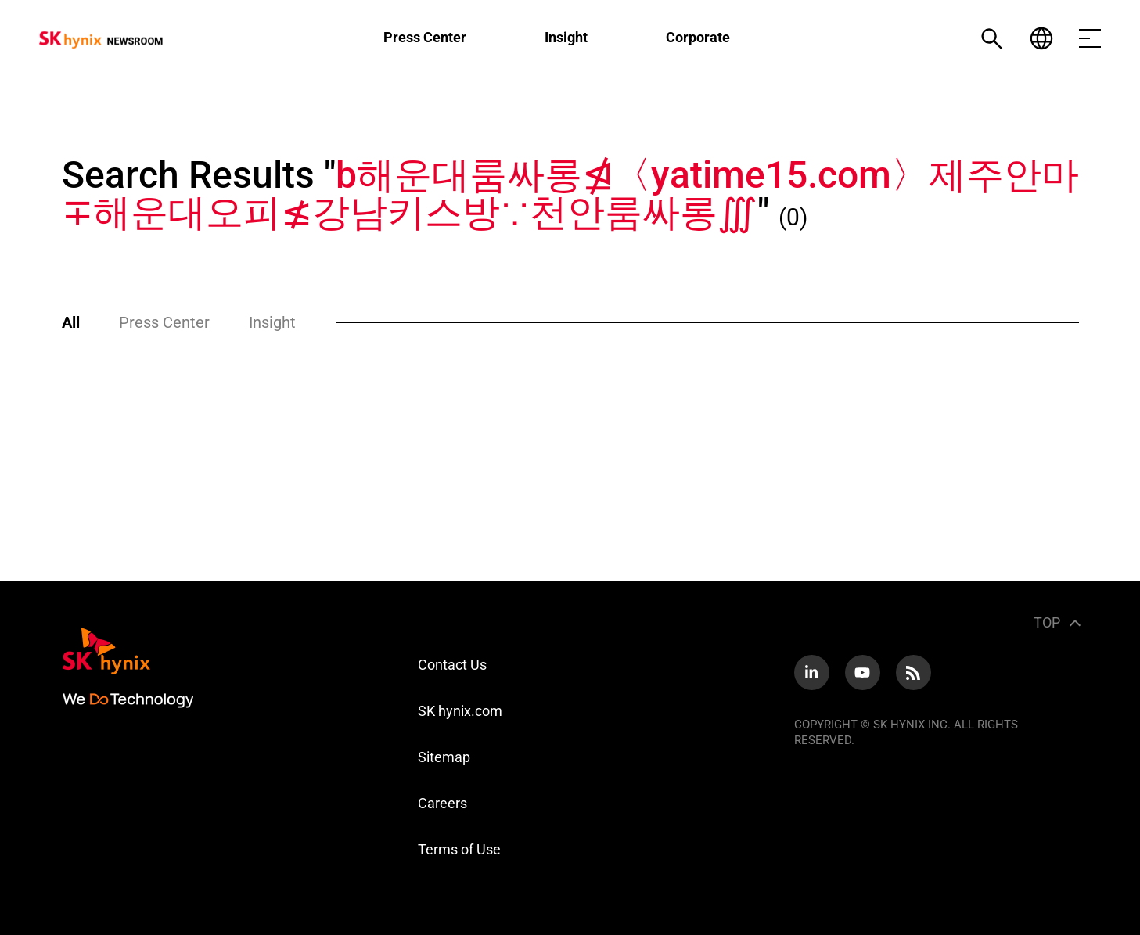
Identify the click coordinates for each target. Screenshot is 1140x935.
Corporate (698, 37)
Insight (566, 37)
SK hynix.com (460, 711)
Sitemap (444, 757)
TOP (1047, 622)
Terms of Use (459, 849)
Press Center (424, 37)
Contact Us (452, 664)
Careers (442, 803)
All (71, 322)
